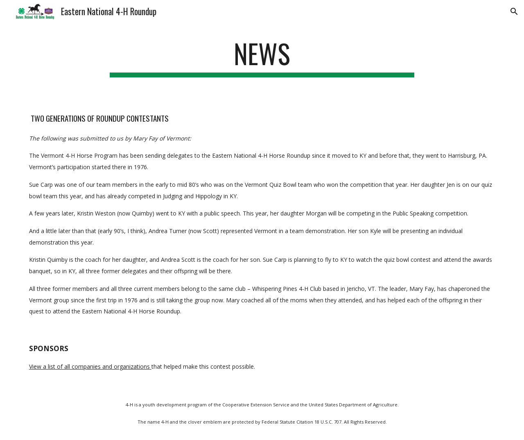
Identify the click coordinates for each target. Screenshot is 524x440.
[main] (262, 57)
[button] (514, 11)
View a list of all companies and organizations (89, 366)
